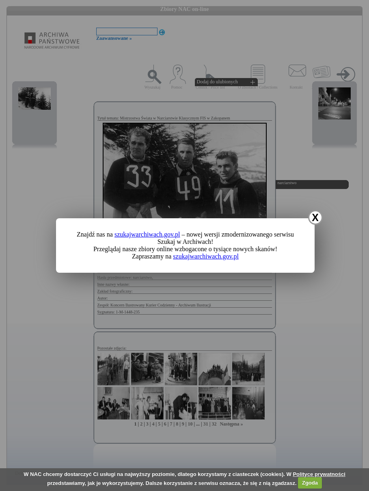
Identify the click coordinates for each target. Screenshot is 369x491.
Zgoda (310, 483)
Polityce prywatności (319, 474)
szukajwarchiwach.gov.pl (147, 234)
